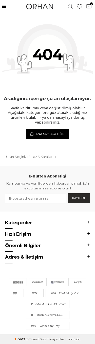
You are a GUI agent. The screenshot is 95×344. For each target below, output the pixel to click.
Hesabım (70, 6)
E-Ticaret (32, 339)
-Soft (20, 339)
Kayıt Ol (79, 198)
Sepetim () (89, 5)
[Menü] (4, 6)
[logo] (39, 6)
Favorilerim (80, 6)
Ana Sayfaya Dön (47, 133)
